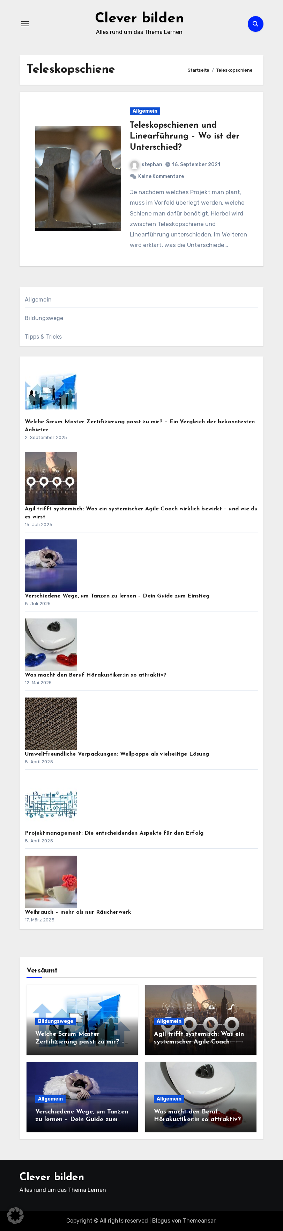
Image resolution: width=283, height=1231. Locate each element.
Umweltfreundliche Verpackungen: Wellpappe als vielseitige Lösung (117, 754)
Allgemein (145, 111)
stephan (146, 165)
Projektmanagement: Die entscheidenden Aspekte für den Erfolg (114, 833)
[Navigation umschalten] (25, 24)
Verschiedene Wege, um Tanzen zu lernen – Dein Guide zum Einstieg (117, 596)
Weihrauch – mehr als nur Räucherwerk (78, 912)
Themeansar (199, 1220)
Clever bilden (139, 19)
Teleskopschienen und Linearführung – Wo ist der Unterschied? (184, 136)
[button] (15, 1215)
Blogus (161, 1220)
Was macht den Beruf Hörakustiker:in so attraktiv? (95, 675)
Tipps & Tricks (43, 336)
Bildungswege (44, 318)
